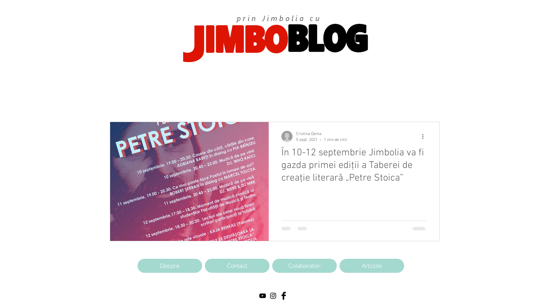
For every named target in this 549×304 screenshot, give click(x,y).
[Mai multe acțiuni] (425, 136)
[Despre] (170, 266)
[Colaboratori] (304, 266)
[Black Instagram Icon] (273, 296)
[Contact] (237, 266)
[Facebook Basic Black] (284, 296)
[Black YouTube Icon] (263, 296)
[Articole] (372, 266)
